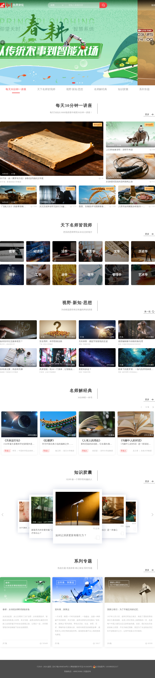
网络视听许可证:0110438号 (81, 667)
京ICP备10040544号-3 (60, 667)
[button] (72, 83)
